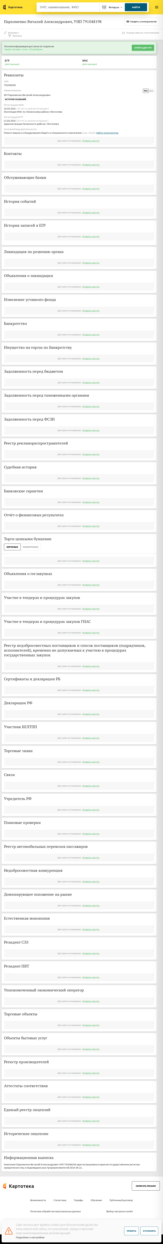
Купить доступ (143, 47)
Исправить (11, 32)
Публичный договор (121, 1200)
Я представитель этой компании (140, 32)
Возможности (38, 1200)
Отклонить (149, 1230)
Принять (131, 1230)
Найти (136, 7)
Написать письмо (146, 1185)
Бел (151, 90)
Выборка (15, 35)
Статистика (59, 1200)
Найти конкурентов (107, 132)
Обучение (96, 1200)
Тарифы (78, 1200)
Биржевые (12, 546)
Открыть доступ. (90, 140)
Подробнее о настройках (30, 1237)
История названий (15, 99)
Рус (146, 90)
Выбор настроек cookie (119, 1211)
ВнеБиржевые (31, 546)
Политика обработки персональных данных (55, 1211)
